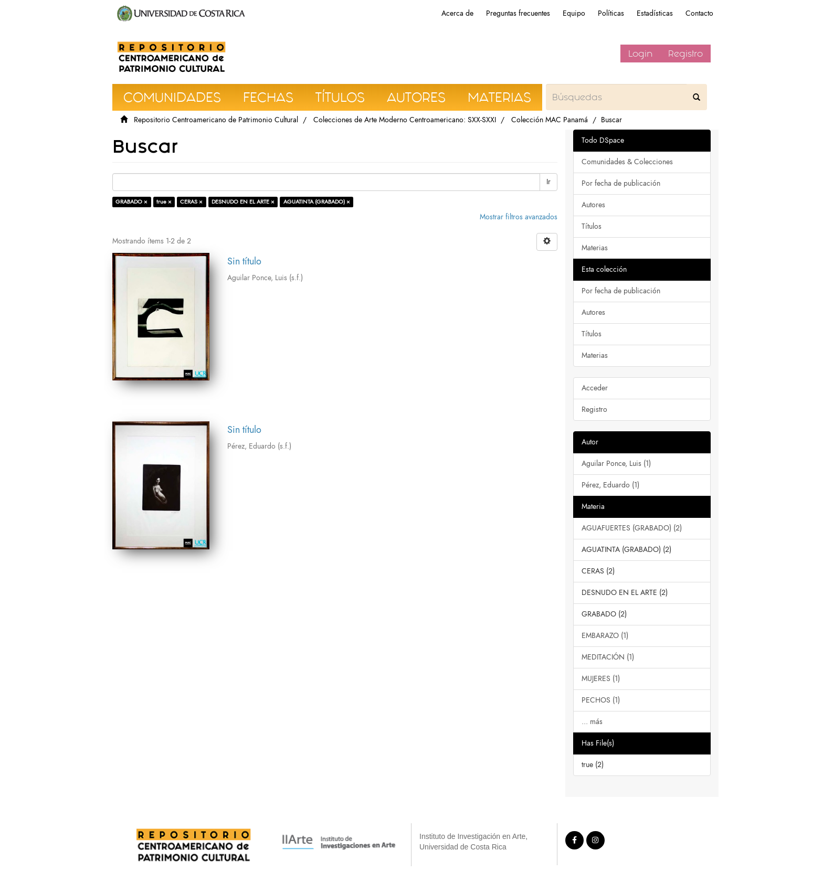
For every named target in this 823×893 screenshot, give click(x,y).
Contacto (699, 13)
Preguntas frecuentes (518, 13)
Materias (595, 248)
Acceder (595, 388)
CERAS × (191, 202)
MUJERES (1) (601, 679)
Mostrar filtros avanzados (518, 217)
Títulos (592, 226)
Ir (548, 182)
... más (592, 722)
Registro (685, 53)
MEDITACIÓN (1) (608, 657)
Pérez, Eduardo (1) (610, 485)
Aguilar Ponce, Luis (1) (616, 464)
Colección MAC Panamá (549, 120)
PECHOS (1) (601, 700)
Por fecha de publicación (621, 183)
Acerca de (457, 13)
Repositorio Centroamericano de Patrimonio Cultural (216, 120)
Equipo (574, 13)
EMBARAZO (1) (605, 636)
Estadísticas (655, 13)
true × (164, 202)
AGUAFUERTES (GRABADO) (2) (632, 528)
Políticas (611, 13)
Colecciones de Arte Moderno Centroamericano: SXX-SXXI (404, 120)
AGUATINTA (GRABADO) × (316, 202)
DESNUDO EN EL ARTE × (243, 202)
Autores (593, 205)
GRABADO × (131, 202)
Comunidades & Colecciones (627, 162)
